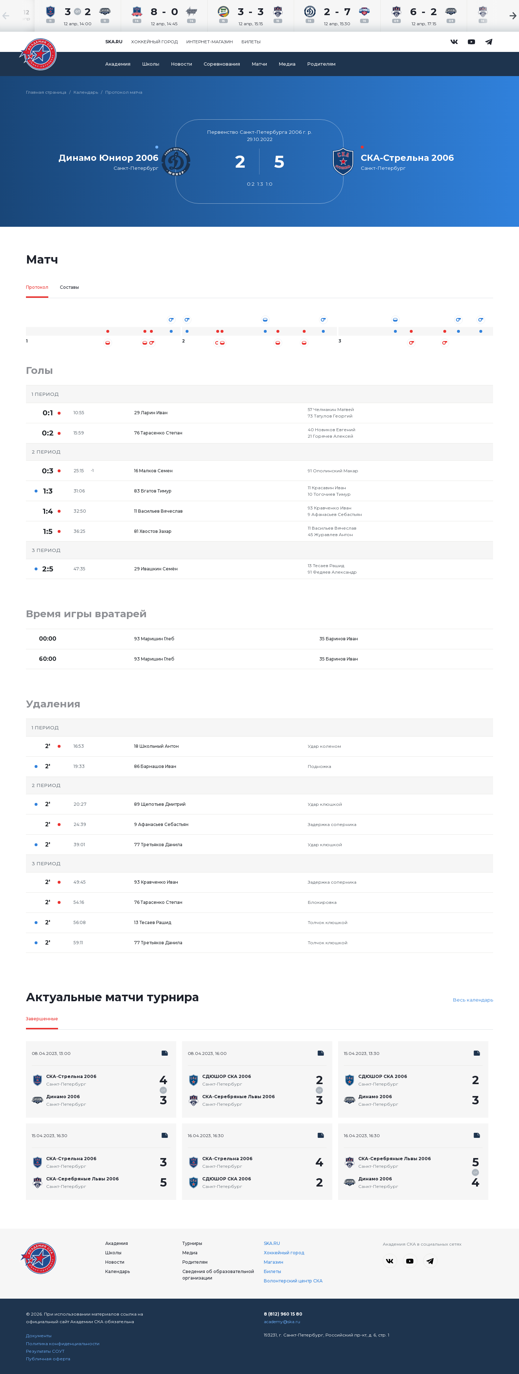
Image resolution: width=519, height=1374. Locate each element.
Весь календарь (473, 1000)
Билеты (251, 41)
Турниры (192, 1243)
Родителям (321, 64)
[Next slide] (497, 16)
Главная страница (46, 92)
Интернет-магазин (209, 41)
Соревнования (222, 64)
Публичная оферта (48, 1358)
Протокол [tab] (37, 287)
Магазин (273, 1262)
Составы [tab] (69, 287)
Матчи (259, 64)
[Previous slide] (21, 16)
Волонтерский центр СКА (293, 1281)
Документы (39, 1335)
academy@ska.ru (282, 1321)
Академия (117, 64)
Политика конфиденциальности (62, 1343)
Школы (150, 64)
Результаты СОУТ (45, 1351)
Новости (181, 64)
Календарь (86, 92)
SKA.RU (272, 1243)
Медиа (287, 64)
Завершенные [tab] (42, 1018)
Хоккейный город (154, 41)
